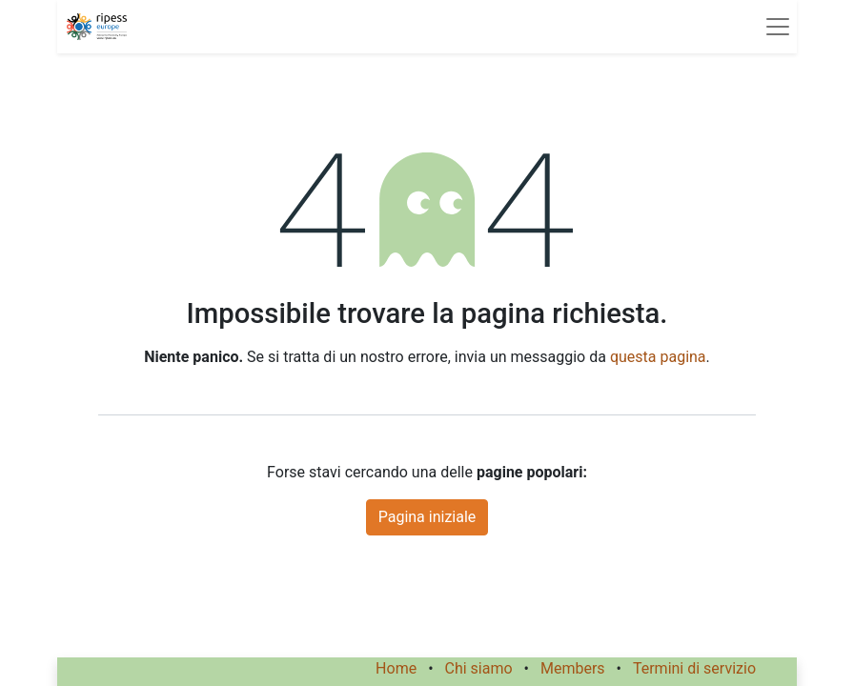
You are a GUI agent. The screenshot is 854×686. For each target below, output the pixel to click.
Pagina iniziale (427, 517)
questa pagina (658, 357)
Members (572, 668)
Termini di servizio (694, 668)
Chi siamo (479, 668)
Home (396, 668)
